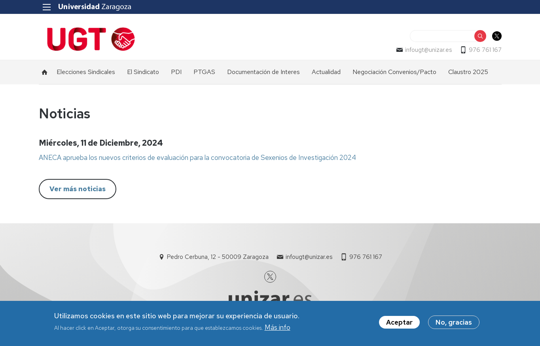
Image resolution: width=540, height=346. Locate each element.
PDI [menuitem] (176, 72)
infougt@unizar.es (428, 50)
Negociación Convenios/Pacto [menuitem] (394, 72)
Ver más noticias (77, 188)
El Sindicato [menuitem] (143, 72)
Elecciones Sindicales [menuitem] (86, 72)
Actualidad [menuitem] (326, 72)
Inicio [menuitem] (45, 72)
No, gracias (454, 323)
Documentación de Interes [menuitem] (263, 72)
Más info (277, 328)
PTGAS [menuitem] (204, 72)
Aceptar (399, 323)
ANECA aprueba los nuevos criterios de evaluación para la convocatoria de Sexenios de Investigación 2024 (197, 157)
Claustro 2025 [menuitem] (468, 72)
